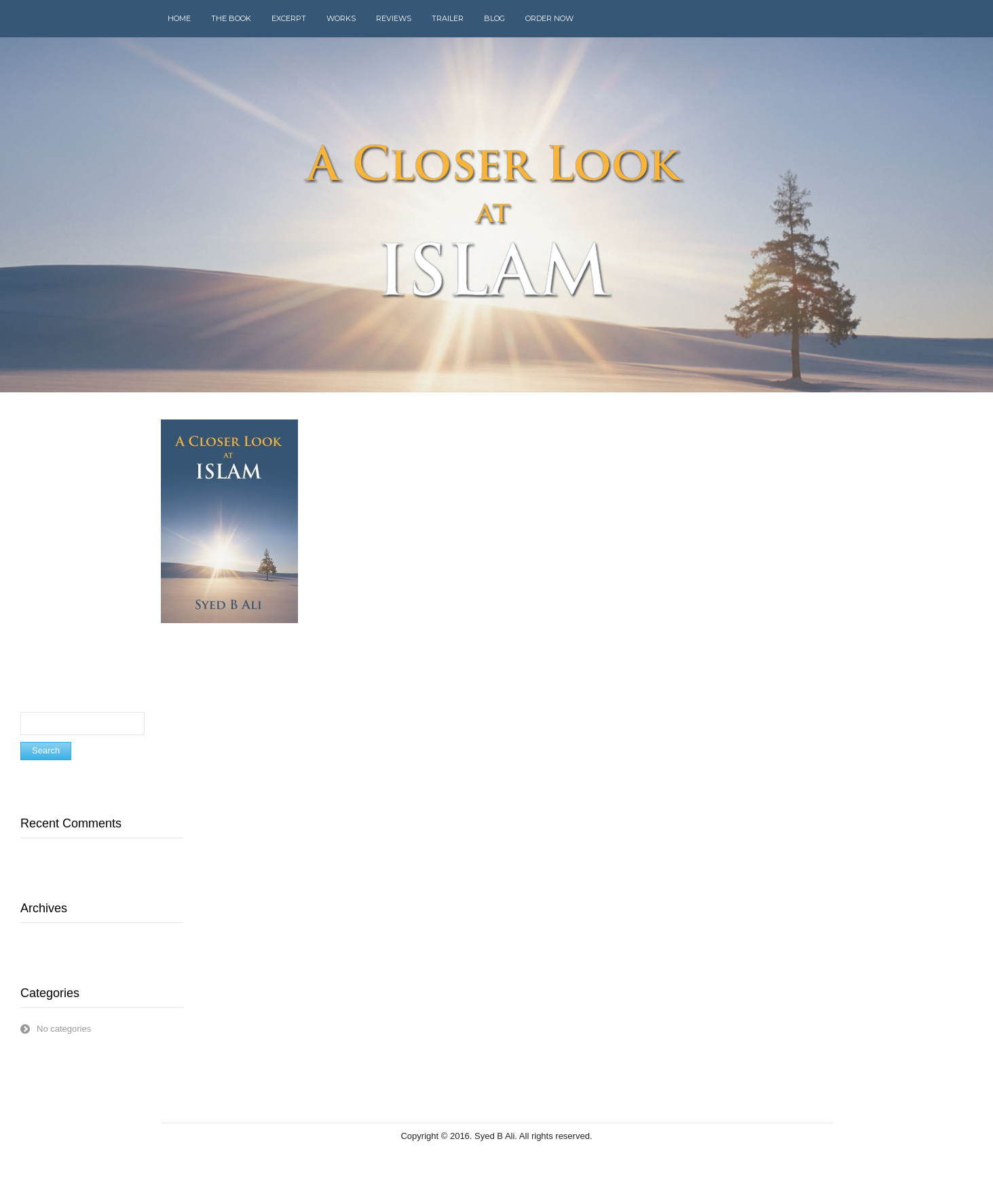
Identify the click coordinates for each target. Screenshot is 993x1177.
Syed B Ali (494, 1136)
